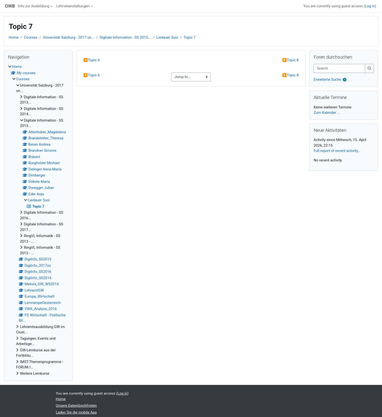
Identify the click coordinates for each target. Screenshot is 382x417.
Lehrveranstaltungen (72, 6)
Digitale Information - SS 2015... (125, 37)
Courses (31, 37)
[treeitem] (38, 220)
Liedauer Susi (167, 37)
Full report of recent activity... (337, 151)
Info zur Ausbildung (33, 6)
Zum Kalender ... (327, 112)
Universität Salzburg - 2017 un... (68, 37)
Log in (370, 6)
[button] (344, 80)
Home (14, 37)
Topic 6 (91, 60)
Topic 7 (190, 37)
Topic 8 (290, 60)
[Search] (339, 68)
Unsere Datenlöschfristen (76, 405)
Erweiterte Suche (327, 79)
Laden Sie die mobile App (76, 412)
